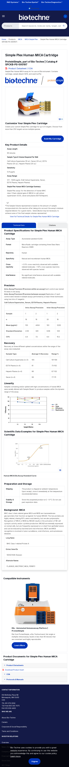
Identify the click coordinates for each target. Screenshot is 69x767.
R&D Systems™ (13, 2)
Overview (5, 742)
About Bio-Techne (8, 718)
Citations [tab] (52, 225)
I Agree (34, 761)
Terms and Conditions (10, 731)
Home (4, 39)
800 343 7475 (14, 706)
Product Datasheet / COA (20, 68)
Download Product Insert (14, 670)
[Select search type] (10, 26)
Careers (5, 722)
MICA (20, 39)
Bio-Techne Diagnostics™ (51, 2)
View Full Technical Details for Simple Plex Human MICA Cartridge (34, 216)
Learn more (15, 756)
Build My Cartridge (52, 139)
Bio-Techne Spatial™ (30, 2)
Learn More (19, 645)
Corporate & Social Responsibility (14, 727)
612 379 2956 (10, 703)
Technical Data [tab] (18, 225)
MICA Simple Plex (31, 39)
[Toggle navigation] (3, 15)
